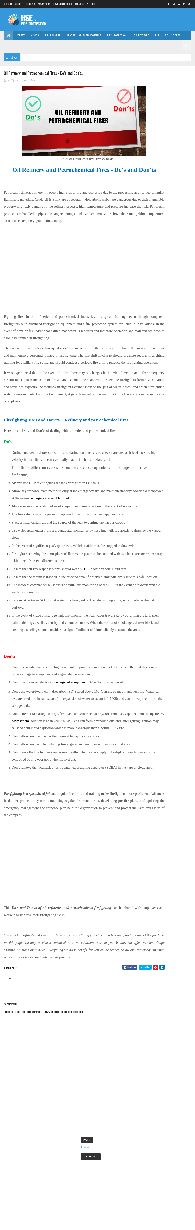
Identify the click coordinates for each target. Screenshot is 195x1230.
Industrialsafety (157, 711)
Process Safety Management (83, 35)
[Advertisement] (122, 19)
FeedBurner (176, 310)
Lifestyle (153, 717)
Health (35, 35)
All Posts (91, 3)
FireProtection (156, 684)
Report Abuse (157, 890)
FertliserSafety (156, 677)
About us (18, 3)
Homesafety (155, 704)
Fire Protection (116, 35)
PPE (157, 35)
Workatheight (156, 744)
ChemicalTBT (172, 650)
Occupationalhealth (159, 724)
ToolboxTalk (155, 737)
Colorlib (18, 1224)
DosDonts (40, 81)
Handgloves (155, 690)
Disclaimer (30, 3)
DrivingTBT (175, 657)
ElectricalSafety (157, 664)
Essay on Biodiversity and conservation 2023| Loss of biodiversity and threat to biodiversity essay (169, 384)
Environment (52, 35)
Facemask (176, 670)
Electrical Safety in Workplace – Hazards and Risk (97, 1140)
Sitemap (152, 140)
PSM (152, 731)
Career (153, 650)
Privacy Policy (44, 3)
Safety (20, 35)
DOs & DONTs (173, 35)
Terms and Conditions (62, 3)
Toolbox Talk (140, 35)
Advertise (8, 3)
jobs (176, 711)
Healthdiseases (157, 697)
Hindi (153, 515)
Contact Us (79, 3)
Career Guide (15, 45)
